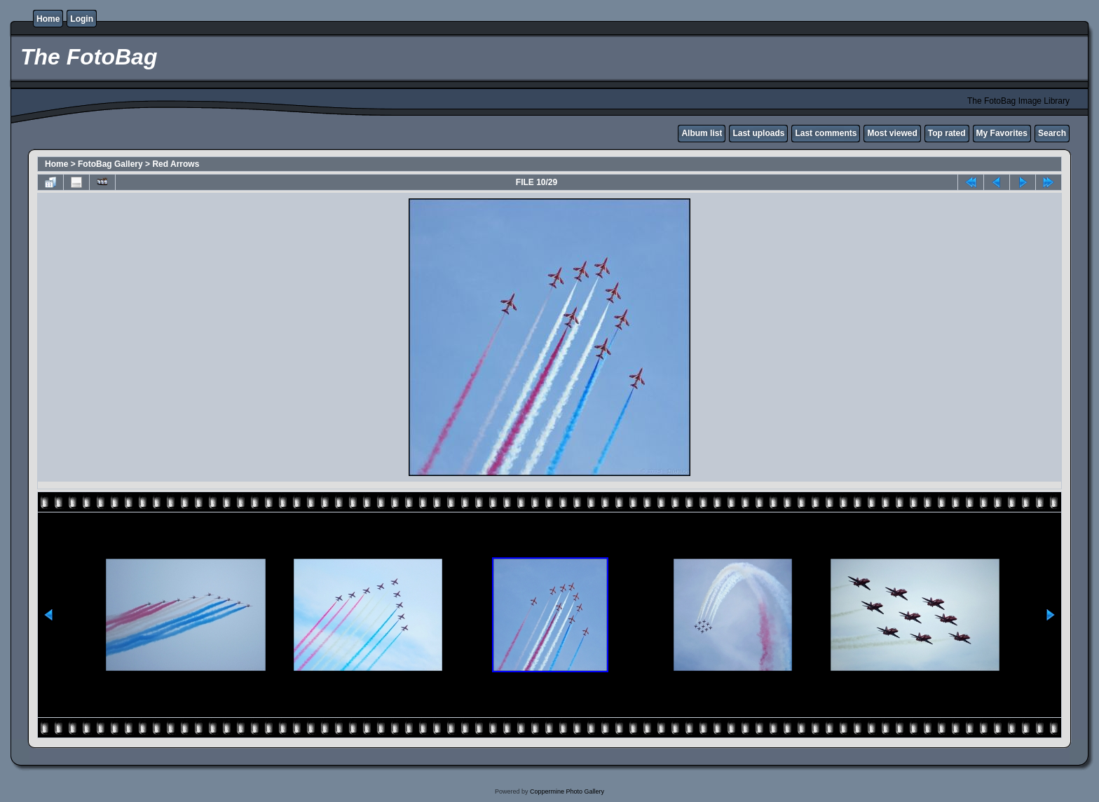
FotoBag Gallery (110, 164)
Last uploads (758, 133)
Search (1052, 133)
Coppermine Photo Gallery (567, 791)
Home (48, 19)
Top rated (947, 133)
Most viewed (892, 133)
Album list (701, 133)
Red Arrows (175, 164)
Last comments (825, 133)
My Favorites (1002, 133)
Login (81, 19)
